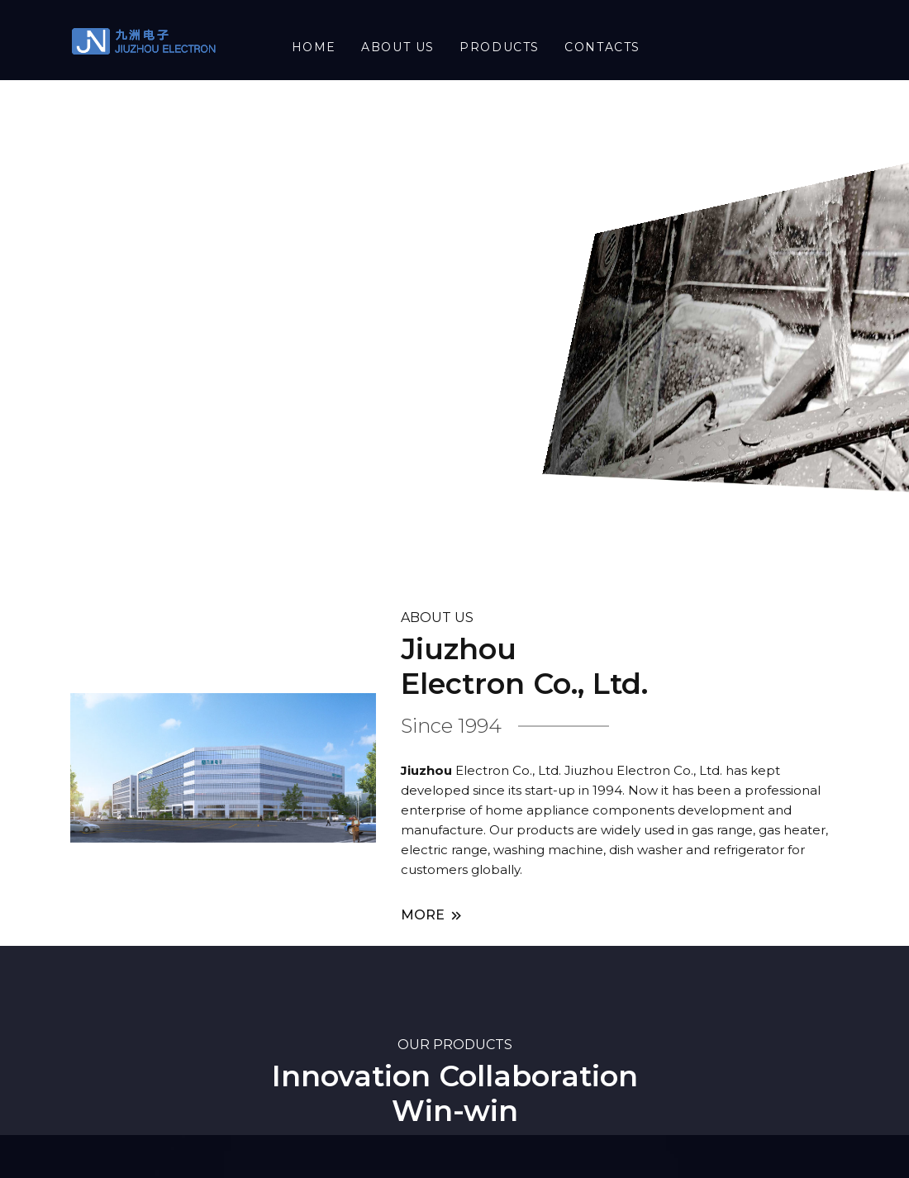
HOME (314, 47)
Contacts (602, 47)
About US (398, 47)
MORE (432, 915)
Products (499, 47)
